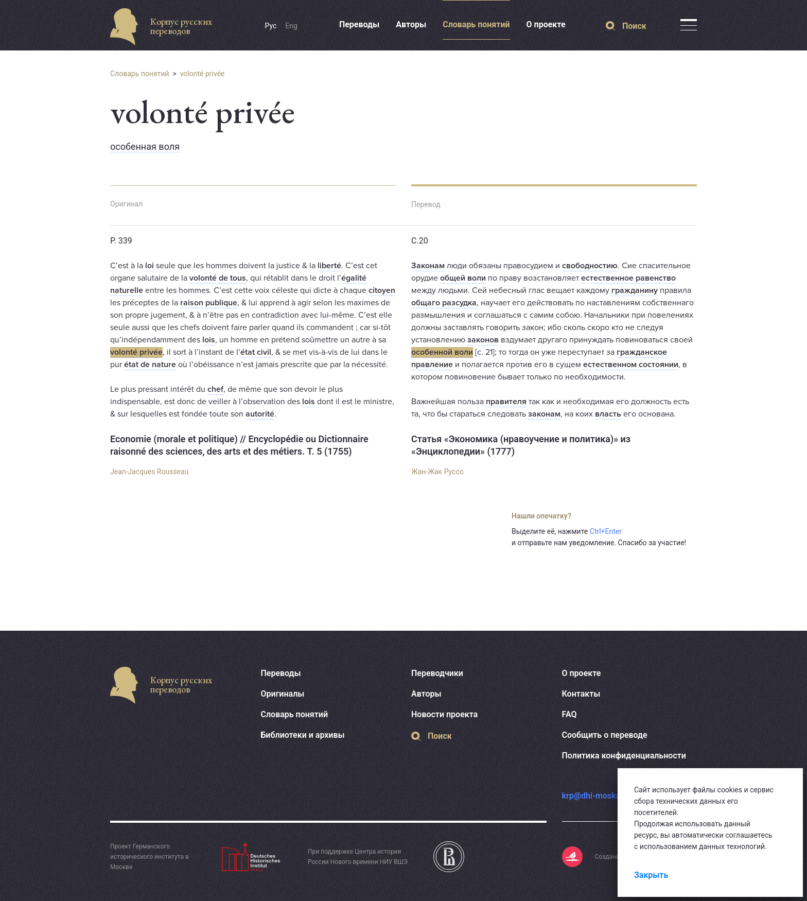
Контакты (581, 694)
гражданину (634, 290)
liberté (329, 266)
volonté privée (202, 74)
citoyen (382, 290)
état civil (255, 352)
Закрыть (651, 875)
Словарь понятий (476, 24)
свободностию (590, 266)
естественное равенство (628, 278)
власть (608, 414)
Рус (271, 26)
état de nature (150, 364)
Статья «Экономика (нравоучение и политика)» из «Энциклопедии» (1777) (520, 445)
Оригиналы (283, 694)
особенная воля (145, 146)
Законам (428, 266)
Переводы (359, 24)
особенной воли (442, 352)
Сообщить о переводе (604, 735)
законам (544, 414)
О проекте (546, 24)
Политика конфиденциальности (624, 755)
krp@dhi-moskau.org (601, 796)
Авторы (411, 24)
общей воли (463, 278)
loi (149, 266)
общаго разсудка (444, 303)
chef (215, 389)
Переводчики (437, 673)
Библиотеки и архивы (303, 735)
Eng (291, 26)
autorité (259, 414)
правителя (506, 401)
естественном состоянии (630, 364)
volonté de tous (217, 278)
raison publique (208, 303)
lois (208, 340)
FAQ (569, 714)
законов (483, 340)
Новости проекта (444, 714)
